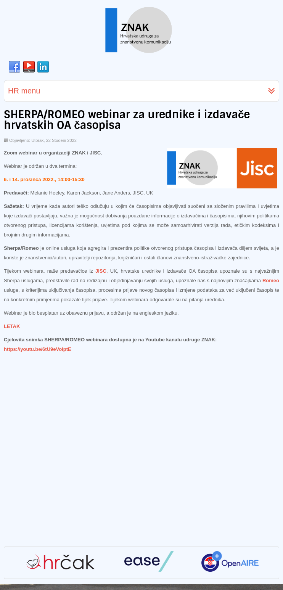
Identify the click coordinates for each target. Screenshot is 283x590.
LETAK (12, 326)
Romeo (270, 280)
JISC (100, 271)
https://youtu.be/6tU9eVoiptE (37, 349)
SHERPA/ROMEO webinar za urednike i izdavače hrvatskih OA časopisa (127, 120)
